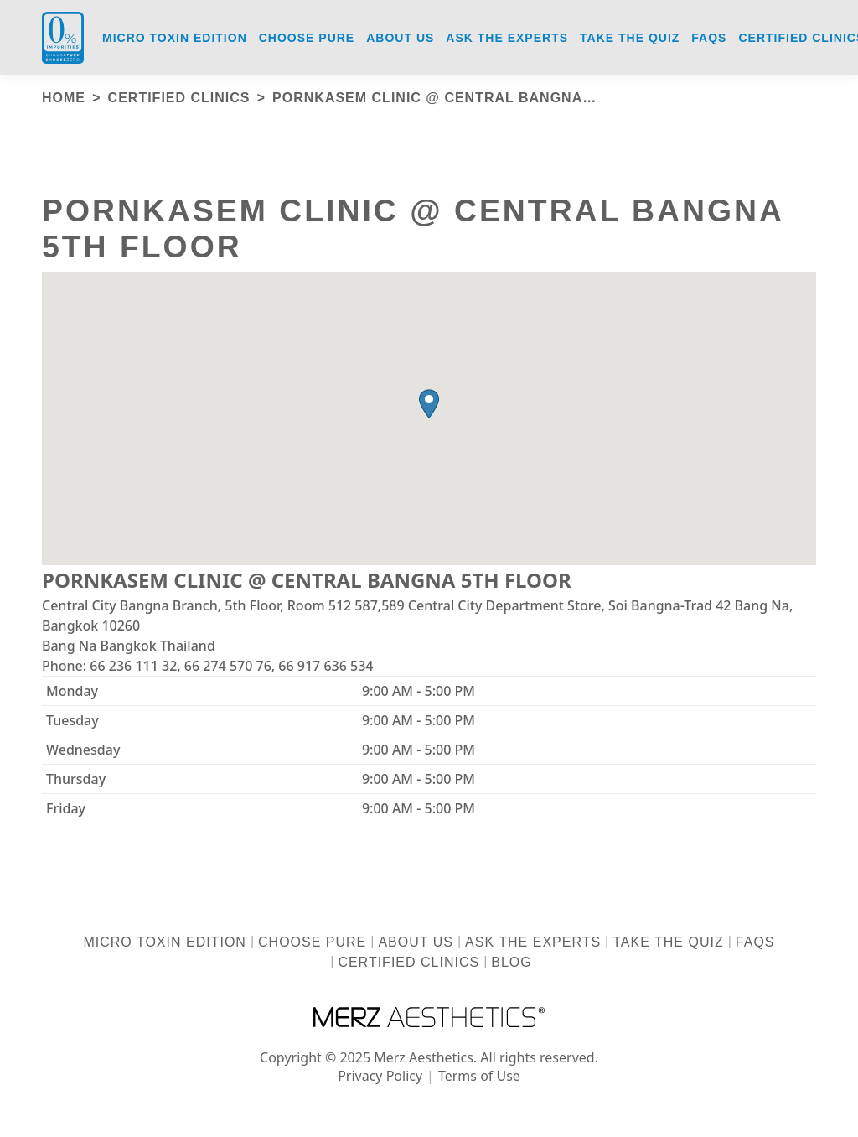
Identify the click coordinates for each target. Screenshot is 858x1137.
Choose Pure (312, 942)
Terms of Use (479, 1076)
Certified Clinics (408, 962)
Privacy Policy (380, 1076)
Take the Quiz (667, 942)
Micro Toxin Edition (164, 942)
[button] (429, 403)
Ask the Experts (533, 942)
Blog (511, 962)
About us (415, 942)
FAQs (755, 942)
